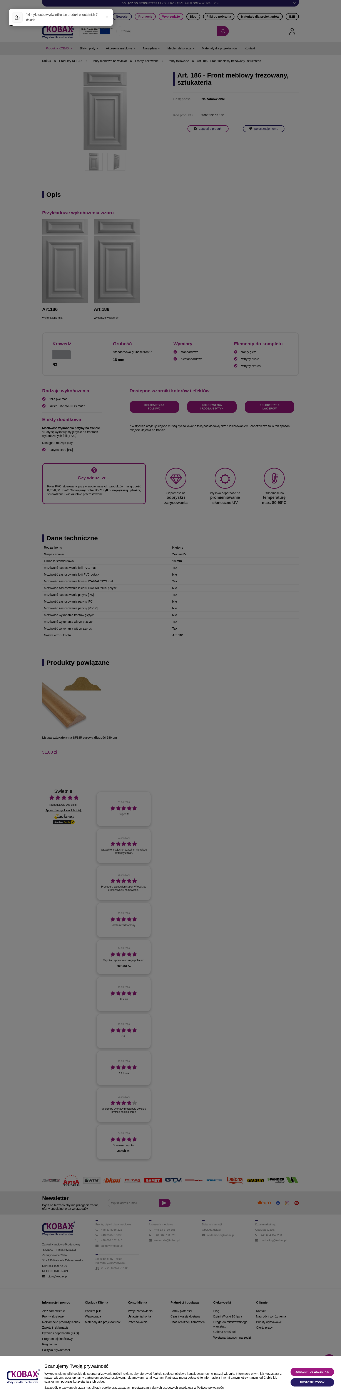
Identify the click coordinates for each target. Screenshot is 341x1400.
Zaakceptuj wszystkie (312, 1371)
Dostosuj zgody (312, 1382)
